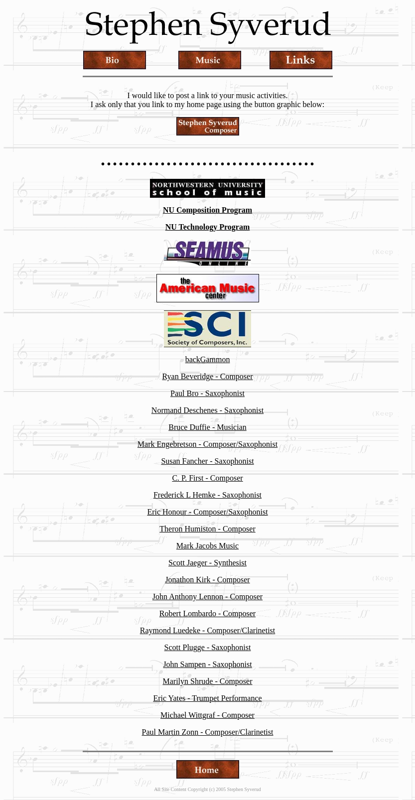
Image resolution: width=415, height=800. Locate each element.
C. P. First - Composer (207, 478)
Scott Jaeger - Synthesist (207, 562)
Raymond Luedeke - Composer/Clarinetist (208, 630)
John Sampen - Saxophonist (207, 664)
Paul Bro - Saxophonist (207, 393)
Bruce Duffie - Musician (207, 427)
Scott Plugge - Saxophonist (207, 647)
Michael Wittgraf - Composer (207, 715)
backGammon (207, 359)
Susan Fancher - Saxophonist (207, 461)
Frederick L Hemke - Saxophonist (207, 495)
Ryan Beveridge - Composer (207, 376)
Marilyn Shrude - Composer (208, 681)
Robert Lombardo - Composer (207, 613)
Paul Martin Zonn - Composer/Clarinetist (208, 732)
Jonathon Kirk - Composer (207, 579)
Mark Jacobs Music (207, 545)
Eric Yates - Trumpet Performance (207, 698)
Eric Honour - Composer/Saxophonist (207, 512)
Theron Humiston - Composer (207, 529)
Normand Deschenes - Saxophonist (207, 410)
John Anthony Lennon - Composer (207, 596)
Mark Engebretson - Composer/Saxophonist (207, 444)
